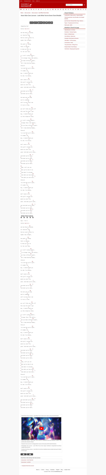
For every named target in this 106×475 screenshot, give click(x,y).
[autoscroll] (40, 22)
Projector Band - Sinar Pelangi (71, 46)
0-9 (21, 9)
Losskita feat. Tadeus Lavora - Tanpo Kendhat (74, 15)
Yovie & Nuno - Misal (69, 42)
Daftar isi (38, 0)
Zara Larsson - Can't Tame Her (27, 459)
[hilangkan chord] (44, 22)
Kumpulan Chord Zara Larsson (28, 465)
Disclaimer (52, 469)
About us (37, 469)
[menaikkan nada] (35, 22)
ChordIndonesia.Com (58, 471)
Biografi (57, 469)
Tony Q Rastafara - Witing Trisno (71, 44)
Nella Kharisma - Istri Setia (70, 29)
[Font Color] (51, 22)
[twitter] (30, 454)
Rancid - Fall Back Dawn (69, 34)
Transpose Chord (27, 0)
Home (21, 0)
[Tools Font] (49, 22)
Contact (42, 469)
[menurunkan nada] (31, 22)
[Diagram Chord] (46, 22)
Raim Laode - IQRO (68, 25)
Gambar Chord (67, 469)
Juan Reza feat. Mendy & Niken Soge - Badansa (74, 20)
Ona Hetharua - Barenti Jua (70, 36)
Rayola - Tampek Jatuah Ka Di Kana (71, 22)
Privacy (47, 469)
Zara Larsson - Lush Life (25, 462)
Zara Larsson (27, 12)
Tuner (33, 0)
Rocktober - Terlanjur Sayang (70, 32)
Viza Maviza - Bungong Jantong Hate (72, 48)
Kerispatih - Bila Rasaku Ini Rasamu (71, 38)
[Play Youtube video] (41, 428)
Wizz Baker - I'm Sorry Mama (70, 40)
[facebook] (24, 454)
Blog (62, 469)
